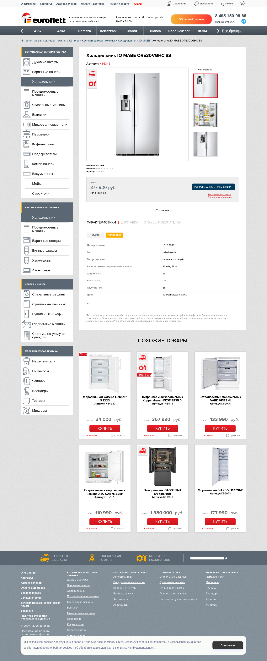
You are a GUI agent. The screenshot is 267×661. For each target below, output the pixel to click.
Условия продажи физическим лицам (40, 604)
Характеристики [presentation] (101, 222)
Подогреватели (44, 154)
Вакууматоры (42, 174)
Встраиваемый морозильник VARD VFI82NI (220, 398)
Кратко (95, 235)
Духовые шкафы (45, 62)
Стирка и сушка (35, 284)
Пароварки (41, 134)
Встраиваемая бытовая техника (45, 52)
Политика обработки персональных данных (35, 617)
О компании (28, 3)
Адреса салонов (66, 3)
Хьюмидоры (41, 260)
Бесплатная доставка (219, 194)
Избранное (207, 3)
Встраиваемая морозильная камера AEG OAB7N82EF (104, 492)
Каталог (74, 40)
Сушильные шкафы (47, 314)
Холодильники (127, 40)
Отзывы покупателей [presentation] (162, 222)
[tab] (103, 222)
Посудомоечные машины (45, 93)
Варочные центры (46, 241)
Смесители (41, 193)
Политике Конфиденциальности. (135, 647)
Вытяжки (39, 115)
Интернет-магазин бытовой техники (43, 40)
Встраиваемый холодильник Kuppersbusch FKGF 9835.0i (162, 398)
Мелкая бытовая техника (41, 351)
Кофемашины (43, 144)
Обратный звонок (191, 19)
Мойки (37, 183)
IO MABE (144, 40)
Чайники (38, 381)
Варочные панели (46, 72)
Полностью (114, 235)
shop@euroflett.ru (225, 21)
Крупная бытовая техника (98, 40)
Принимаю (228, 645)
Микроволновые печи (49, 124)
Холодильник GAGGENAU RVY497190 (162, 492)
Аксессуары (41, 270)
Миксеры (39, 410)
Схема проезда (155, 17)
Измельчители (43, 361)
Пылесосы (40, 371)
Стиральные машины (49, 105)
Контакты (46, 3)
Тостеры (38, 401)
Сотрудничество (31, 597)
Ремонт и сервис (119, 3)
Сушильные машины (48, 304)
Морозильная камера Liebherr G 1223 (105, 398)
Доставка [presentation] (129, 222)
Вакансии (27, 610)
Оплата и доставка (92, 3)
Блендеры (40, 391)
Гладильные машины (48, 324)
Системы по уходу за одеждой (48, 335)
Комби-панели (43, 164)
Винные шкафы (44, 250)
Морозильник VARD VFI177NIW (220, 490)
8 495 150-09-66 (230, 16)
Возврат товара (31, 592)
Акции (138, 3)
